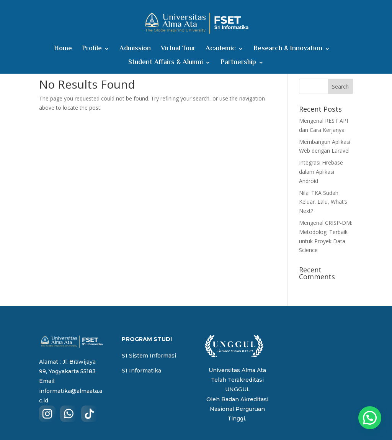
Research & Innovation (287, 50)
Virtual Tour (178, 50)
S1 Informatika (141, 370)
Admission (135, 50)
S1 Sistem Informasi (149, 355)
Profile (92, 50)
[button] (369, 417)
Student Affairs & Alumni (165, 64)
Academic (221, 50)
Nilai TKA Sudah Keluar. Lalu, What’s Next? (323, 202)
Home (63, 50)
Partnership (238, 64)
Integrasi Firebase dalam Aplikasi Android (321, 172)
